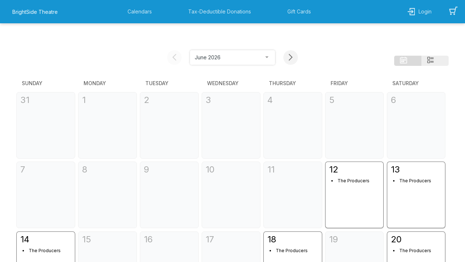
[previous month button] (174, 32)
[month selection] (232, 32)
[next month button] (290, 32)
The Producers (345, 156)
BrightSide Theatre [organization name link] (35, 12)
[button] (141, 12)
